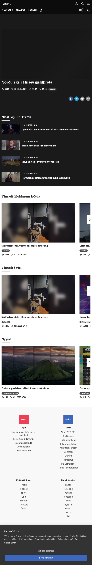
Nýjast (6, 339)
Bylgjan (68, 505)
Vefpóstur (68, 460)
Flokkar (20, 10)
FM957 (68, 509)
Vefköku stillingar (46, 551)
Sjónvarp (24, 505)
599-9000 (26, 451)
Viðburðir (68, 497)
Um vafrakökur (68, 464)
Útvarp (24, 509)
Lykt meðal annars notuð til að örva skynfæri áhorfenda (50, 130)
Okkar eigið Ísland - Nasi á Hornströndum (25, 388)
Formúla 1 (85, 393)
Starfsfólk (68, 452)
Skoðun (23, 501)
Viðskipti (24, 489)
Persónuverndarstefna (24, 439)
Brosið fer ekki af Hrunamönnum (39, 146)
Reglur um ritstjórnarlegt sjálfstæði (24, 433)
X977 (68, 513)
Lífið (24, 497)
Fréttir (52, 89)
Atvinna (68, 493)
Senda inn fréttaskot (68, 468)
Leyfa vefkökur (46, 558)
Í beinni (32, 10)
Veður (68, 501)
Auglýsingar (68, 436)
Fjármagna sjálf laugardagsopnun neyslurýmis (46, 178)
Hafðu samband (68, 440)
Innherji (68, 485)
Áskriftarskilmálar (68, 448)
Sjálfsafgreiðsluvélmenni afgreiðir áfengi (25, 246)
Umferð (68, 456)
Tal (68, 517)
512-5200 (70, 432)
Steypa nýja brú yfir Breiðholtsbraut (40, 162)
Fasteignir (68, 489)
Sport (23, 493)
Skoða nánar (10, 543)
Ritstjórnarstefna (68, 444)
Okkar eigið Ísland (10, 393)
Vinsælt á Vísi (12, 267)
